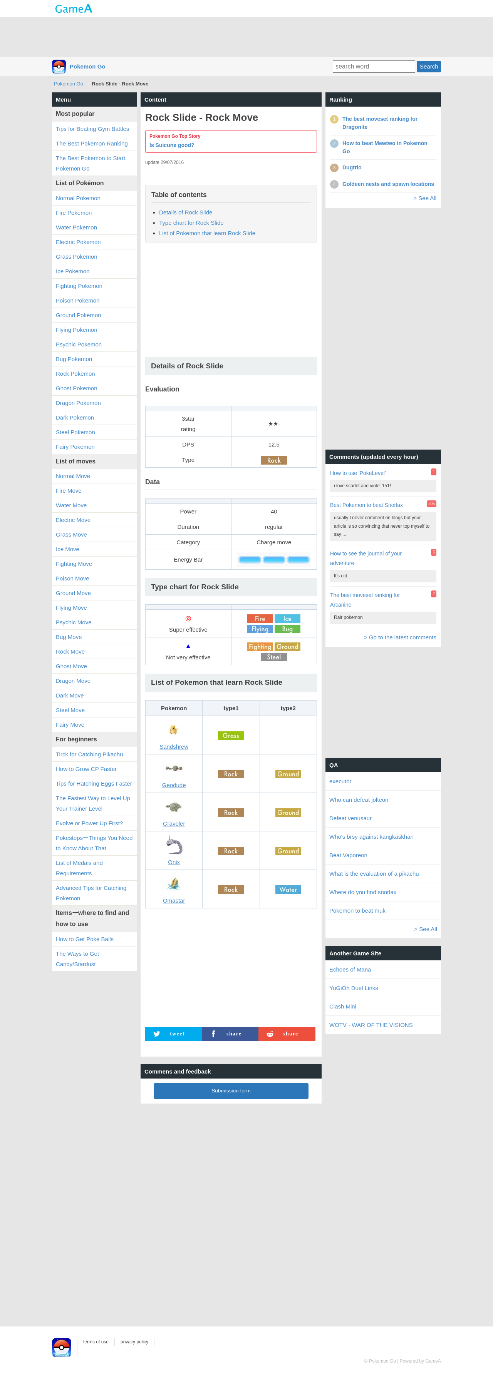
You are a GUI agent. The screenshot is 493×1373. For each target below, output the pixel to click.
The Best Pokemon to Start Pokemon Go (90, 163)
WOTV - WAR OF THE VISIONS (371, 1025)
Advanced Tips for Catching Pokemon (91, 893)
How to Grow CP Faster (86, 769)
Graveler (174, 823)
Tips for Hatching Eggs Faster (94, 783)
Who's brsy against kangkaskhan (371, 836)
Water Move (71, 505)
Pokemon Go (88, 66)
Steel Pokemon (75, 432)
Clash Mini (342, 1006)
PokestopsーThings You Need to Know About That (94, 843)
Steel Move (70, 710)
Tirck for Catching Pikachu (89, 754)
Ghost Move (71, 666)
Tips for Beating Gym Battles (92, 128)
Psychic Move (74, 622)
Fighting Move (74, 563)
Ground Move (73, 593)
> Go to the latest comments (400, 637)
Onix (174, 862)
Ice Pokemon (73, 271)
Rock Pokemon (75, 373)
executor (340, 781)
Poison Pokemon (77, 300)
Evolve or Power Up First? (89, 823)
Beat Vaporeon (348, 855)
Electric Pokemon (78, 242)
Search (429, 66)
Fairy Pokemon (75, 446)
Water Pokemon (76, 227)
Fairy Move (70, 724)
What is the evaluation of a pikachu (374, 873)
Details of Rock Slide (185, 212)
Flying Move (71, 607)
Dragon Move (73, 680)
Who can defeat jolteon (358, 799)
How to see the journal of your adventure (366, 558)
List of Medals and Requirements (79, 868)
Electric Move (73, 520)
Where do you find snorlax (362, 892)
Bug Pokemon (74, 359)
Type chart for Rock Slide (191, 222)
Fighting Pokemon (79, 286)
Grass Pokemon (76, 256)
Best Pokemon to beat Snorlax (366, 505)
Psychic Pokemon (79, 344)
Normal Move (73, 476)
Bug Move (69, 637)
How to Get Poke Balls (85, 939)
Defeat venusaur (350, 818)
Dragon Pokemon (78, 403)
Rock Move (70, 651)
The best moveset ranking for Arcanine (365, 600)
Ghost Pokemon (76, 388)
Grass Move (71, 534)
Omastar (174, 900)
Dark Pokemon (75, 417)
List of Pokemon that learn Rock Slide (207, 233)
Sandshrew (173, 746)
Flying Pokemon (76, 329)
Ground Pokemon (78, 315)
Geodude (174, 785)
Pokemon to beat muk (357, 910)
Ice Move (67, 549)
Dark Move (70, 695)
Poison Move (72, 578)
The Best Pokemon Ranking (92, 143)
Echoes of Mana (350, 969)
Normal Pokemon (78, 198)
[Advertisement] (246, 36)
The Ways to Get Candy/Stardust (77, 958)
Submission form (231, 1091)
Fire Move (69, 490)
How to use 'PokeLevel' (358, 473)
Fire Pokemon (74, 212)
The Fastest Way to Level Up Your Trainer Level (93, 803)
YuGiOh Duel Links (353, 988)
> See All (424, 198)
